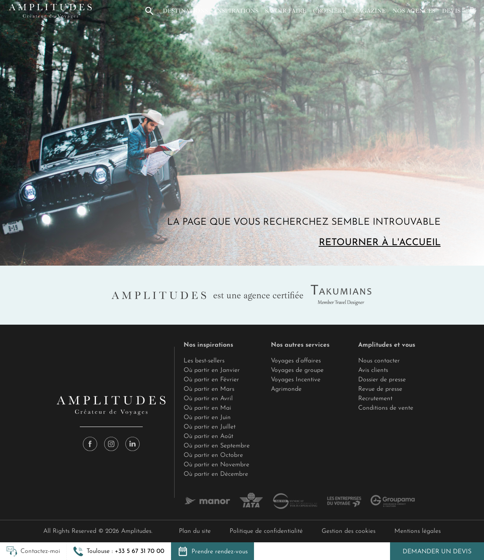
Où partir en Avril (208, 399)
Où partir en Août (208, 436)
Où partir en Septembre (217, 446)
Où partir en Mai (207, 408)
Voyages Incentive (295, 380)
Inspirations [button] (236, 10)
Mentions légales (417, 531)
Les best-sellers (204, 361)
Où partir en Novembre (216, 465)
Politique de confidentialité (266, 531)
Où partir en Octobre (213, 455)
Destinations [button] (185, 10)
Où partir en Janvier (212, 370)
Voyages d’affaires (296, 361)
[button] (149, 11)
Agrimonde (286, 389)
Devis (451, 10)
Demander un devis (437, 552)
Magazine (369, 10)
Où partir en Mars (209, 389)
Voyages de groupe (297, 370)
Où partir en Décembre (216, 474)
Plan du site (195, 531)
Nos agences (413, 10)
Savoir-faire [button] (285, 10)
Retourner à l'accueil (380, 243)
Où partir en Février (211, 380)
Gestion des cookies (348, 531)
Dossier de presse (382, 380)
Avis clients (373, 370)
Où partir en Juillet (210, 427)
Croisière (329, 10)
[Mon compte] (471, 11)
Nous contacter (379, 361)
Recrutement (375, 399)
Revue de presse (380, 389)
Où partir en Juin (207, 417)
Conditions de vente (385, 408)
